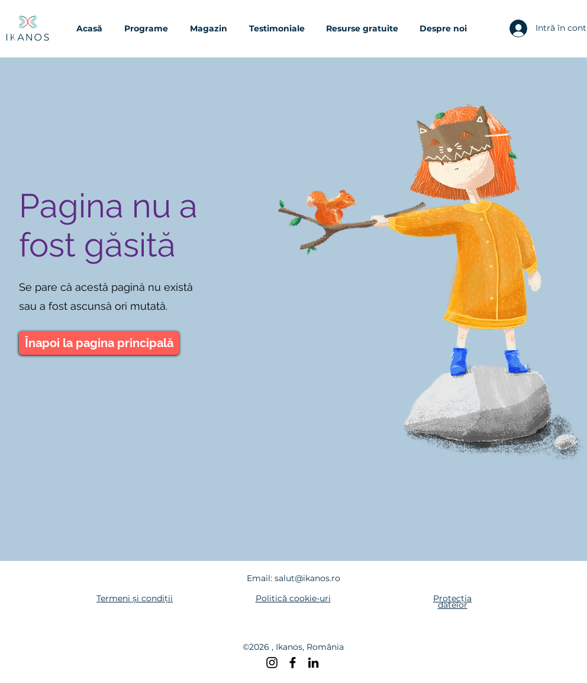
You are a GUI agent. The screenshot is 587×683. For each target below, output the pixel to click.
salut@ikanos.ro (307, 578)
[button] (151, 28)
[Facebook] (292, 662)
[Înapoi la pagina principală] (99, 343)
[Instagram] (272, 662)
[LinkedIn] (313, 662)
